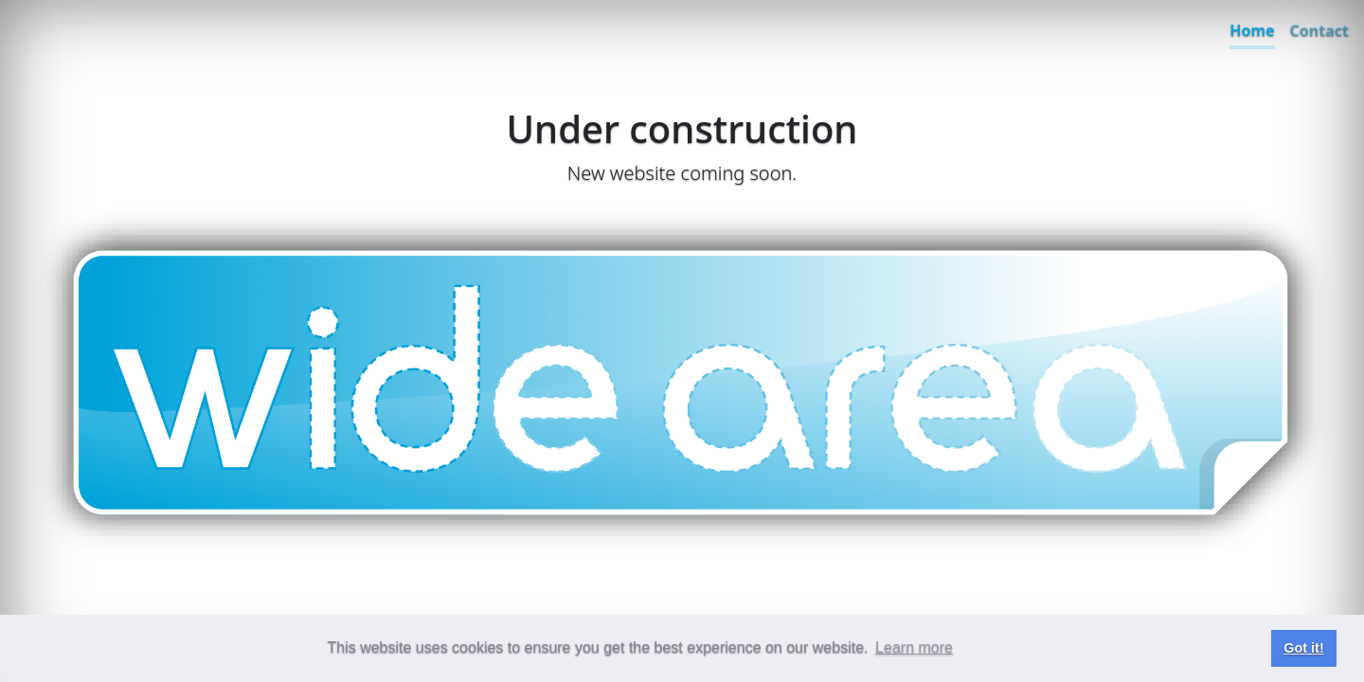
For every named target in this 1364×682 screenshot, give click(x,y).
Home (1251, 30)
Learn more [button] (914, 647)
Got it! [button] (1303, 647)
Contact (1319, 30)
